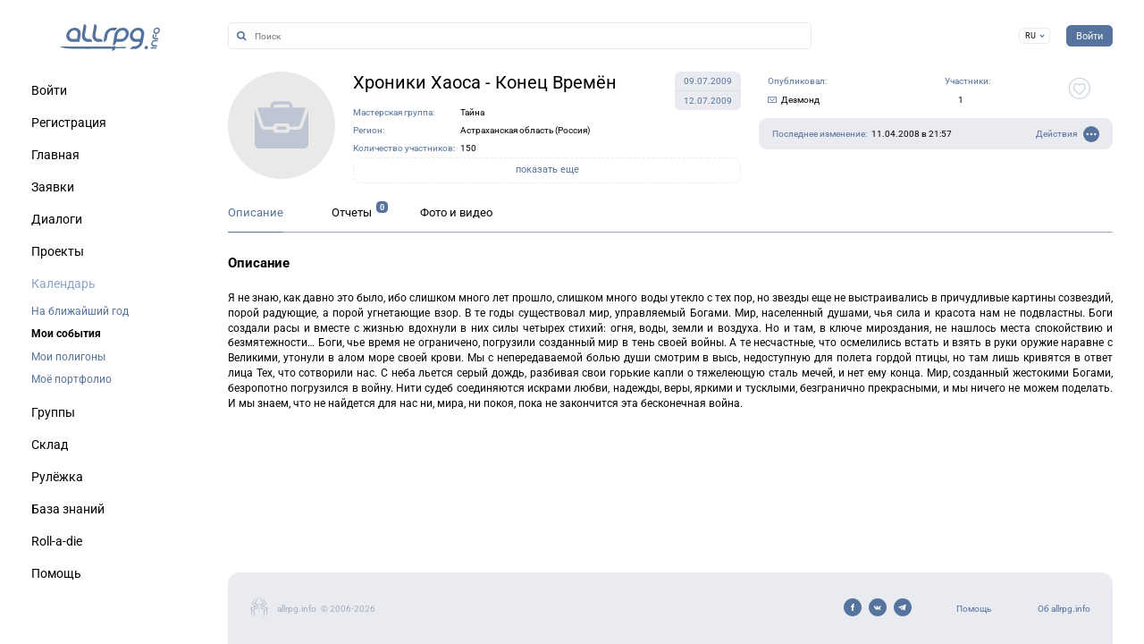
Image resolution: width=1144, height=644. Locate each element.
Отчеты (352, 212)
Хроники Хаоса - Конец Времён (485, 82)
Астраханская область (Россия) (525, 130)
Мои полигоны (68, 357)
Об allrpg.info (1064, 609)
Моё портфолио (71, 379)
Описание (255, 212)
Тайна (472, 112)
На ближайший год (80, 311)
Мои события (66, 333)
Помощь (973, 609)
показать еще (547, 169)
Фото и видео (456, 212)
